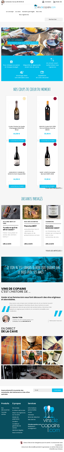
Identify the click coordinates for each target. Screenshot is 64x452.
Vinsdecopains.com (34, 424)
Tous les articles (54, 251)
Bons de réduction (34, 417)
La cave (18, 11)
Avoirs (30, 412)
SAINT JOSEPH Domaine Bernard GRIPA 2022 (47, 173)
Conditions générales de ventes (16, 426)
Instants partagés (28, 11)
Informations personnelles (32, 409)
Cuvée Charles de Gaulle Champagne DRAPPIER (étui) (17, 128)
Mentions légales (17, 430)
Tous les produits (54, 188)
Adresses (31, 415)
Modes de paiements (15, 418)
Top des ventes (3, 413)
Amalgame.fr (32, 428)
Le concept (10, 11)
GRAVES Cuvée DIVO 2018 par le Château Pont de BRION (47, 128)
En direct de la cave (18, 410)
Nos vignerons (24, 14)
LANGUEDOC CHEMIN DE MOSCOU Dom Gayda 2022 (16, 173)
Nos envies (15, 408)
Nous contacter (17, 433)
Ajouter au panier (17, 141)
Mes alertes (32, 419)
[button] (6, 39)
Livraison (15, 421)
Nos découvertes (5, 409)
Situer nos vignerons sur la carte (18, 414)
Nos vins (39, 11)
